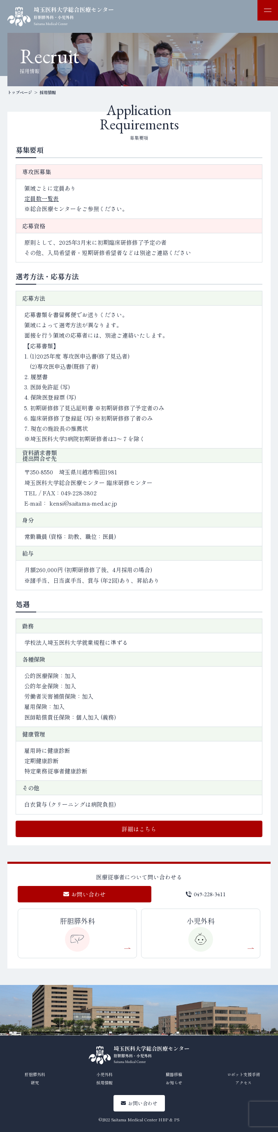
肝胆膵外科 (77, 921)
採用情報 (104, 1082)
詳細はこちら (139, 829)
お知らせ (174, 1082)
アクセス (243, 1082)
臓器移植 (174, 1074)
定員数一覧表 (41, 198)
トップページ (19, 92)
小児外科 (201, 921)
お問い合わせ (84, 894)
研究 (35, 1082)
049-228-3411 (210, 894)
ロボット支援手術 (243, 1074)
